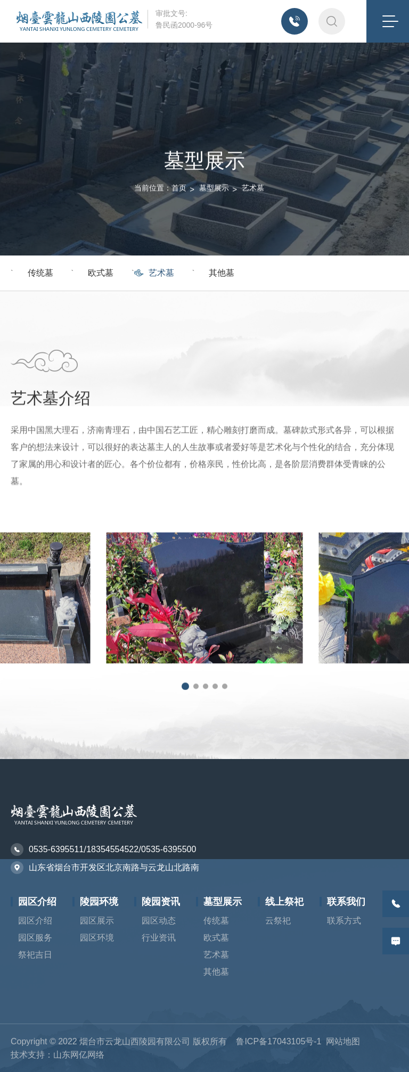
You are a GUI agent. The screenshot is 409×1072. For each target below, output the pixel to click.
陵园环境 (99, 901)
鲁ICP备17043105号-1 (278, 1041)
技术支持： (32, 1054)
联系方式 (344, 920)
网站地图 (343, 1041)
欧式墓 (100, 272)
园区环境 (97, 937)
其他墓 (221, 272)
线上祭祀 (284, 901)
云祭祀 (278, 920)
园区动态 (159, 920)
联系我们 (346, 901)
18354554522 (112, 849)
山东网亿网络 (78, 1054)
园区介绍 (37, 901)
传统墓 (40, 272)
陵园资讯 (161, 901)
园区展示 (97, 920)
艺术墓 (253, 143)
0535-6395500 (168, 849)
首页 (178, 143)
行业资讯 (159, 937)
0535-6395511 (56, 849)
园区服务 (35, 937)
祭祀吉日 (35, 954)
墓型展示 (214, 143)
